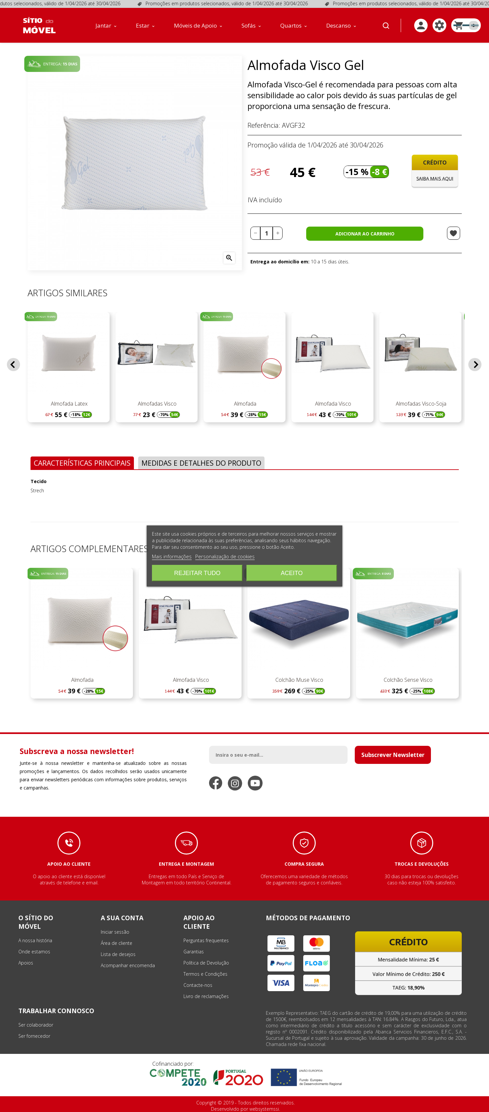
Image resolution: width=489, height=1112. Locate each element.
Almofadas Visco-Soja (420, 403)
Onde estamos (34, 951)
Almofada (244, 403)
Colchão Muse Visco (298, 679)
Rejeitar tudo (197, 573)
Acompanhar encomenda (128, 965)
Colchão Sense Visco (407, 679)
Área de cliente (116, 943)
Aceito (292, 573)
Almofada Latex (69, 403)
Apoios (25, 963)
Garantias (193, 951)
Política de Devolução (206, 963)
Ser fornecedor (34, 1036)
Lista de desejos (118, 954)
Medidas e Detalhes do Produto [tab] (201, 463)
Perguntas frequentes (206, 940)
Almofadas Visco (157, 403)
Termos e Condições (205, 974)
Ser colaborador (35, 1025)
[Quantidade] (266, 233)
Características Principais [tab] (82, 463)
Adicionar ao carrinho (364, 234)
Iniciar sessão (115, 932)
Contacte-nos (197, 985)
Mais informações (172, 556)
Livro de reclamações (206, 996)
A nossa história (35, 940)
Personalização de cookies (225, 556)
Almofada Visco (332, 403)
